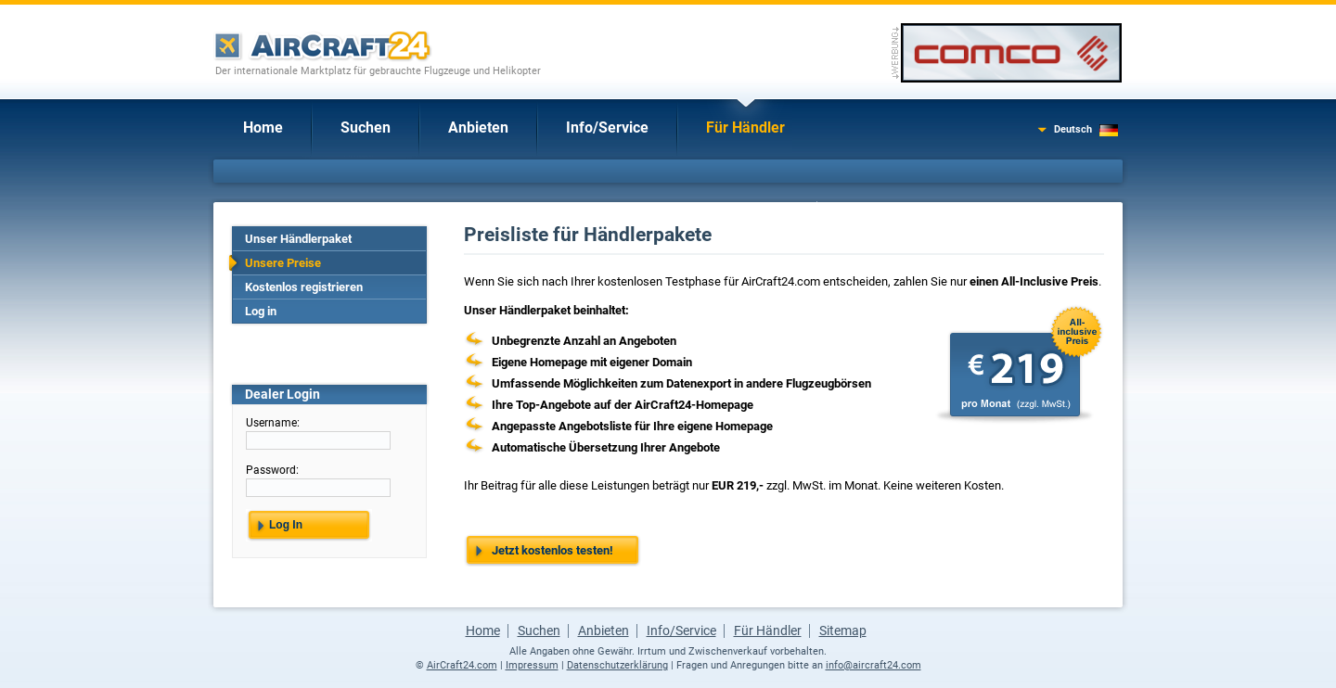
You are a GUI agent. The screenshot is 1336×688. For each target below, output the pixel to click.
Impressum (532, 665)
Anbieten (478, 127)
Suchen (365, 127)
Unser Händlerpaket (298, 239)
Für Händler (745, 127)
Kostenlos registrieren (304, 287)
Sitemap (843, 630)
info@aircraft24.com (873, 665)
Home (263, 127)
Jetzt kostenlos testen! (552, 550)
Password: (272, 470)
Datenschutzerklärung (617, 665)
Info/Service (607, 127)
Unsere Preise (283, 263)
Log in (260, 311)
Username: (273, 422)
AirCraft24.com (462, 665)
